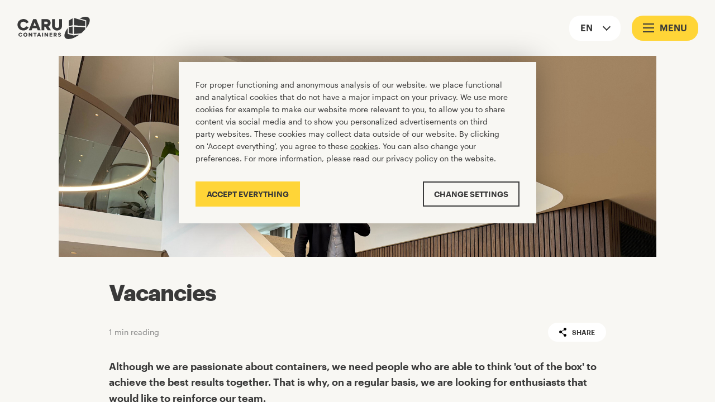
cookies (364, 146)
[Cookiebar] (357, 142)
